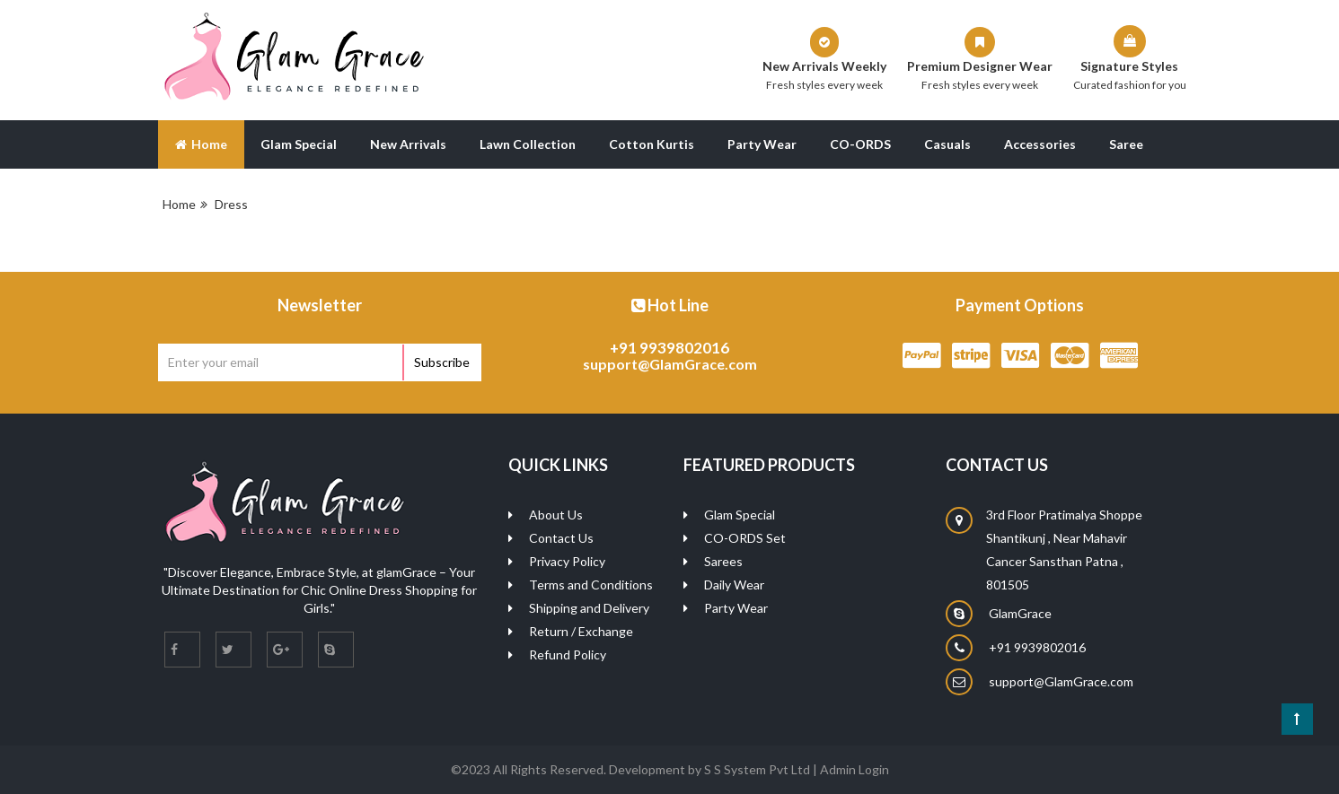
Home (201, 144)
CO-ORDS (860, 144)
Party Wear (762, 144)
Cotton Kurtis (651, 144)
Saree (1126, 144)
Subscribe (442, 362)
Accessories (1040, 144)
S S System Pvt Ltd (757, 769)
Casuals (947, 144)
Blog (188, 197)
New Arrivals (408, 144)
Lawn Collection (528, 144)
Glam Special (298, 144)
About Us (263, 197)
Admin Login (854, 769)
